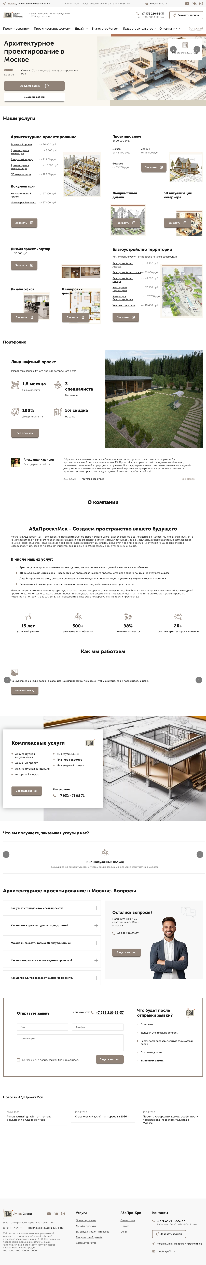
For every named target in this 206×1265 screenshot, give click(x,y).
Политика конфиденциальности (45, 1227)
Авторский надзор (22, 156)
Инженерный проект (23, 199)
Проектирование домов (51, 28)
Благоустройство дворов (123, 264)
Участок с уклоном (124, 304)
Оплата (124, 1226)
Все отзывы (188, 480)
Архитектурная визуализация (20, 164)
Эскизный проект (21, 141)
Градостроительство (138, 28)
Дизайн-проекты (86, 1226)
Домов (117, 145)
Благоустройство (104, 28)
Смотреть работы (63, 85)
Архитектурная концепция (20, 149)
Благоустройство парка (127, 271)
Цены (123, 1231)
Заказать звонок (186, 15)
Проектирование (15, 28)
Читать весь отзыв (93, 480)
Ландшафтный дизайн (89, 1237)
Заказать (24, 222)
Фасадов (118, 160)
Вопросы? (196, 28)
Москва (12, 3)
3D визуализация (21, 171)
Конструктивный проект (21, 192)
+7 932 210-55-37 (147, 14)
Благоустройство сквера (123, 279)
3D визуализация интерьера (92, 1231)
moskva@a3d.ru (156, 3)
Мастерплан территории (120, 288)
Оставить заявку (24, 704)
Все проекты (25, 434)
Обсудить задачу (22, 86)
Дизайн (80, 28)
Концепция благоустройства (123, 297)
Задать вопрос (126, 1014)
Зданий (145, 145)
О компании (168, 28)
